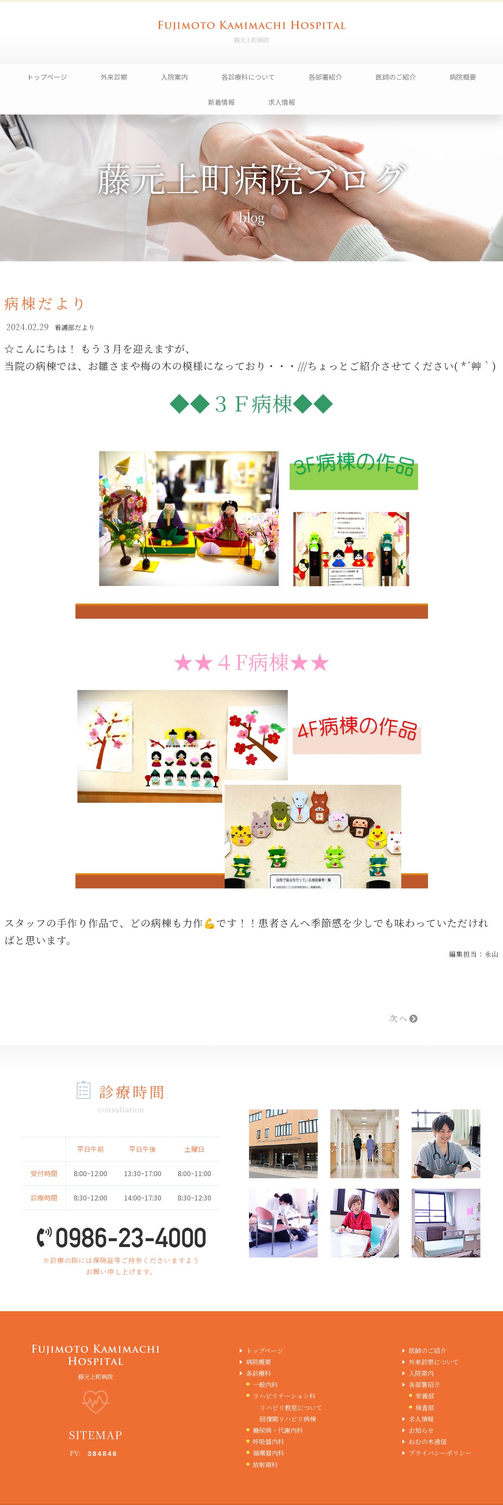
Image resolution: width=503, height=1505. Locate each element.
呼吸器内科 (268, 1441)
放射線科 (265, 1464)
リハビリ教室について (290, 1407)
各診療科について (248, 77)
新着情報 (221, 102)
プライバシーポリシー (440, 1452)
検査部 (424, 1407)
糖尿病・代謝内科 (278, 1430)
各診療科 (258, 1373)
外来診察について (434, 1361)
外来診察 (114, 77)
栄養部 (424, 1395)
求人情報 (281, 102)
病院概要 (462, 77)
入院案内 (174, 77)
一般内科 (265, 1384)
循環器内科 (268, 1452)
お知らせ (421, 1430)
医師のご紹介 (396, 77)
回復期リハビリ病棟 (287, 1418)
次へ (404, 1018)
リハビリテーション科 (284, 1395)
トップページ (47, 77)
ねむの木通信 (427, 1441)
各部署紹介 (325, 77)
